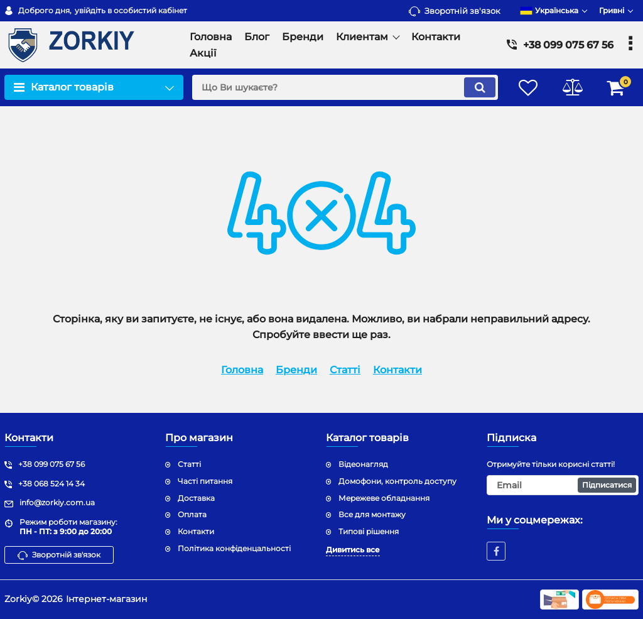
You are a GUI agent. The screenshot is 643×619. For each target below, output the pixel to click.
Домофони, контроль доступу (397, 481)
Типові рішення (368, 531)
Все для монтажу (372, 514)
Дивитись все (353, 549)
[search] (345, 87)
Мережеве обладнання (384, 498)
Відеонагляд (363, 464)
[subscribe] (563, 485)
